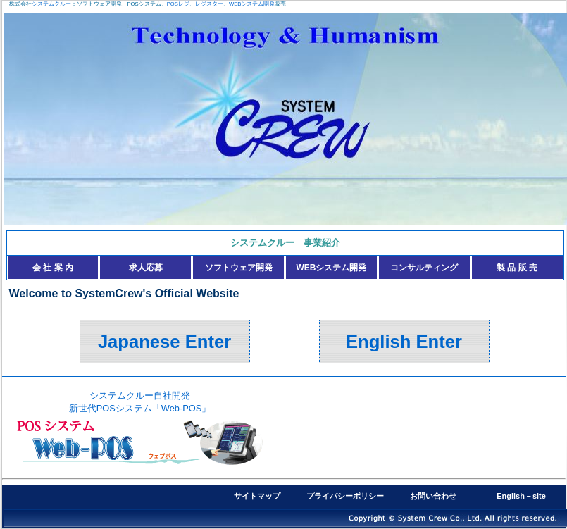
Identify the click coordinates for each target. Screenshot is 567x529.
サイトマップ (257, 496)
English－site (521, 496)
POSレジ (178, 4)
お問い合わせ (433, 496)
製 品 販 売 (517, 268)
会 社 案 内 (52, 268)
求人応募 (146, 268)
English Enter (404, 341)
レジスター (209, 4)
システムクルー (51, 4)
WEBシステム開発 (252, 4)
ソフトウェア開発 (239, 268)
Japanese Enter (164, 341)
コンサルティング (424, 268)
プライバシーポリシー (345, 496)
